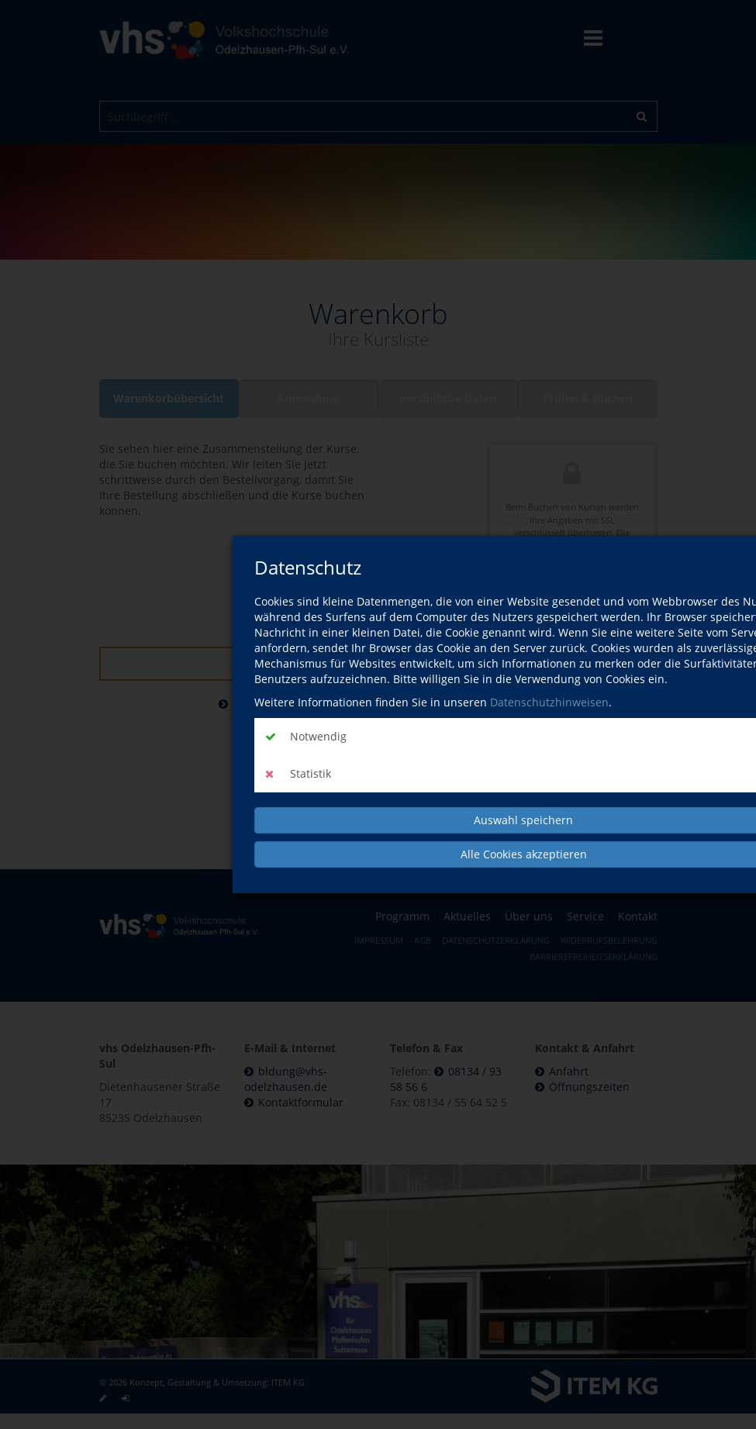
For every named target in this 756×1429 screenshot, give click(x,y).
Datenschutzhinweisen (549, 702)
